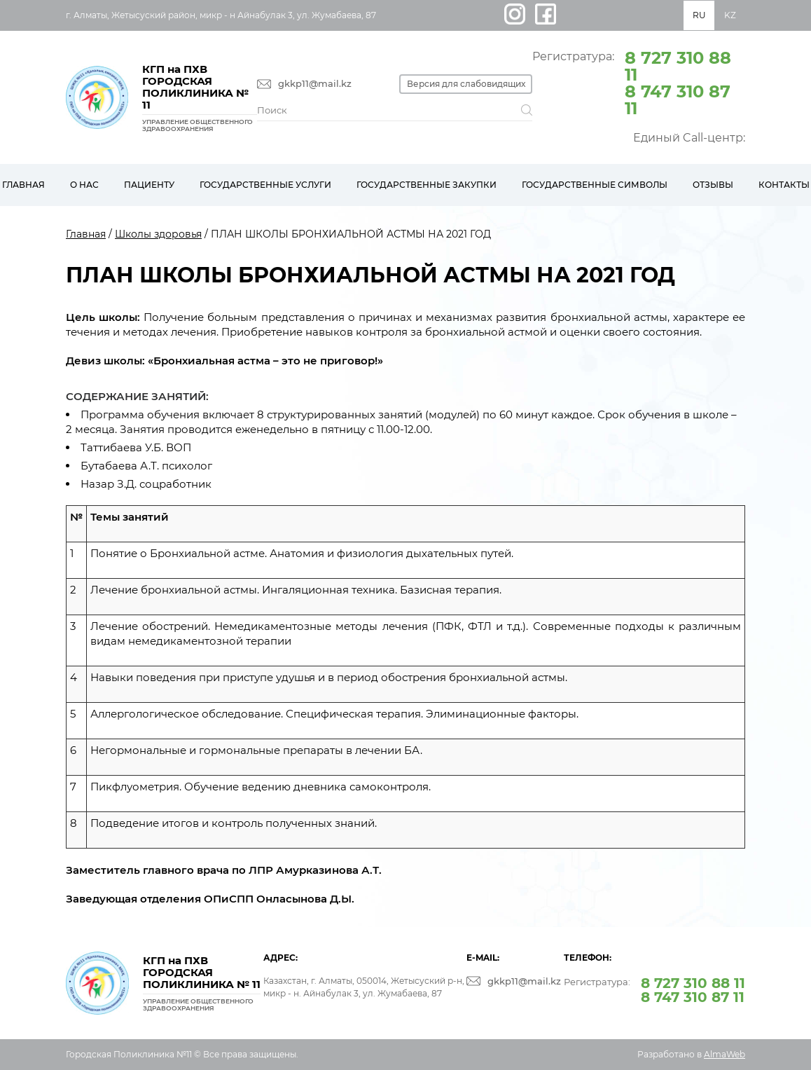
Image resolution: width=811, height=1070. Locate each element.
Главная (86, 234)
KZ (730, 15)
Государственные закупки (426, 184)
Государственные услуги (265, 184)
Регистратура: (638, 82)
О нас (84, 184)
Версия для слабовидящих (466, 83)
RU (699, 15)
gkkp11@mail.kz (315, 83)
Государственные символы (594, 184)
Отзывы (713, 184)
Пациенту (149, 184)
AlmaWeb (724, 1054)
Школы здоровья (158, 234)
